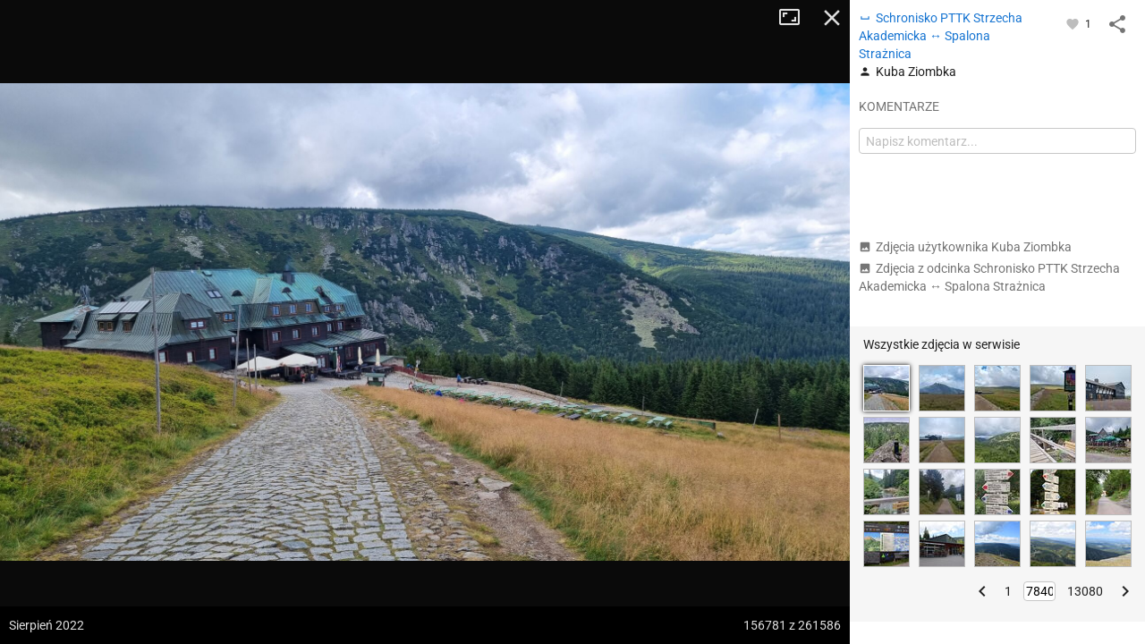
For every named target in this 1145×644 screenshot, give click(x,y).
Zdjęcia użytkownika (965, 247)
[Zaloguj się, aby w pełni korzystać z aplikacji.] (1074, 23)
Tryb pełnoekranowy (796, 18)
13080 (1085, 591)
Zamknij (832, 18)
